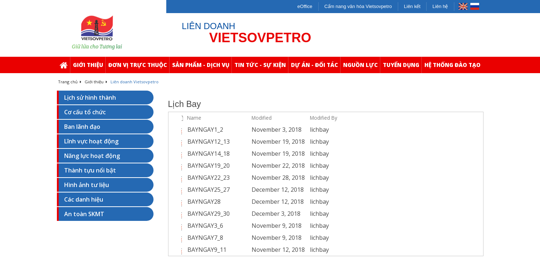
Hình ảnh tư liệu (86, 185)
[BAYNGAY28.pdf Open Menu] (244, 202)
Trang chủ (69, 81)
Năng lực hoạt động (92, 156)
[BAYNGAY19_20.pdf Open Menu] (244, 166)
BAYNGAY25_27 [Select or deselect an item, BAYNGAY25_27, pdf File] (208, 190)
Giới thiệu (89, 67)
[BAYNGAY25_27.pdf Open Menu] (244, 190)
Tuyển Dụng (402, 67)
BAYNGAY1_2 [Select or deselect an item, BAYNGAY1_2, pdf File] (205, 130)
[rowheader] (173, 130)
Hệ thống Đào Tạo (453, 67)
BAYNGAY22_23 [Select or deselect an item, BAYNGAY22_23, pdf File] (208, 178)
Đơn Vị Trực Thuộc (138, 67)
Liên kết (412, 6)
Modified (262, 117)
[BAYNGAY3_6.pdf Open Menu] (244, 226)
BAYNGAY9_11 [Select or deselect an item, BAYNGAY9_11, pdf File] (206, 250)
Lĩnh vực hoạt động (91, 141)
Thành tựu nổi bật (90, 170)
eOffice (305, 6)
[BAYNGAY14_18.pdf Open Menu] (244, 154)
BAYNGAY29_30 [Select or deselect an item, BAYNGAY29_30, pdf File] (208, 214)
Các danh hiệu (83, 199)
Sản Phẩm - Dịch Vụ (202, 67)
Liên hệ (440, 6)
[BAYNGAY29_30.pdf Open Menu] (244, 214)
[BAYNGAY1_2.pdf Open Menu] (244, 130)
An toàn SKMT (84, 214)
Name (194, 117)
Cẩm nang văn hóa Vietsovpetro (358, 6)
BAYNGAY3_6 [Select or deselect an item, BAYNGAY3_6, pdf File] (205, 226)
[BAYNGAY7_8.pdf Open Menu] (244, 238)
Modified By (323, 117)
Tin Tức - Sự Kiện (261, 67)
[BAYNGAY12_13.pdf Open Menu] (244, 142)
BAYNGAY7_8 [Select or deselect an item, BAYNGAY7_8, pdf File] (205, 238)
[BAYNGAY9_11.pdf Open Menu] (244, 250)
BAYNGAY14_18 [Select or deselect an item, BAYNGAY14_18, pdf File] (208, 154)
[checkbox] (173, 117)
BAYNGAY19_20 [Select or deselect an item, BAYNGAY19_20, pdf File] (208, 166)
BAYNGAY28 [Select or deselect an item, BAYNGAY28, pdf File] (204, 202)
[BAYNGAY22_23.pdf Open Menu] (244, 178)
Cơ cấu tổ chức (85, 112)
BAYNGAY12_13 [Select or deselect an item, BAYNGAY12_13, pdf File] (208, 142)
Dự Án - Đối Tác (315, 67)
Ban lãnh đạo (82, 127)
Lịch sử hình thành (90, 98)
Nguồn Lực (361, 67)
